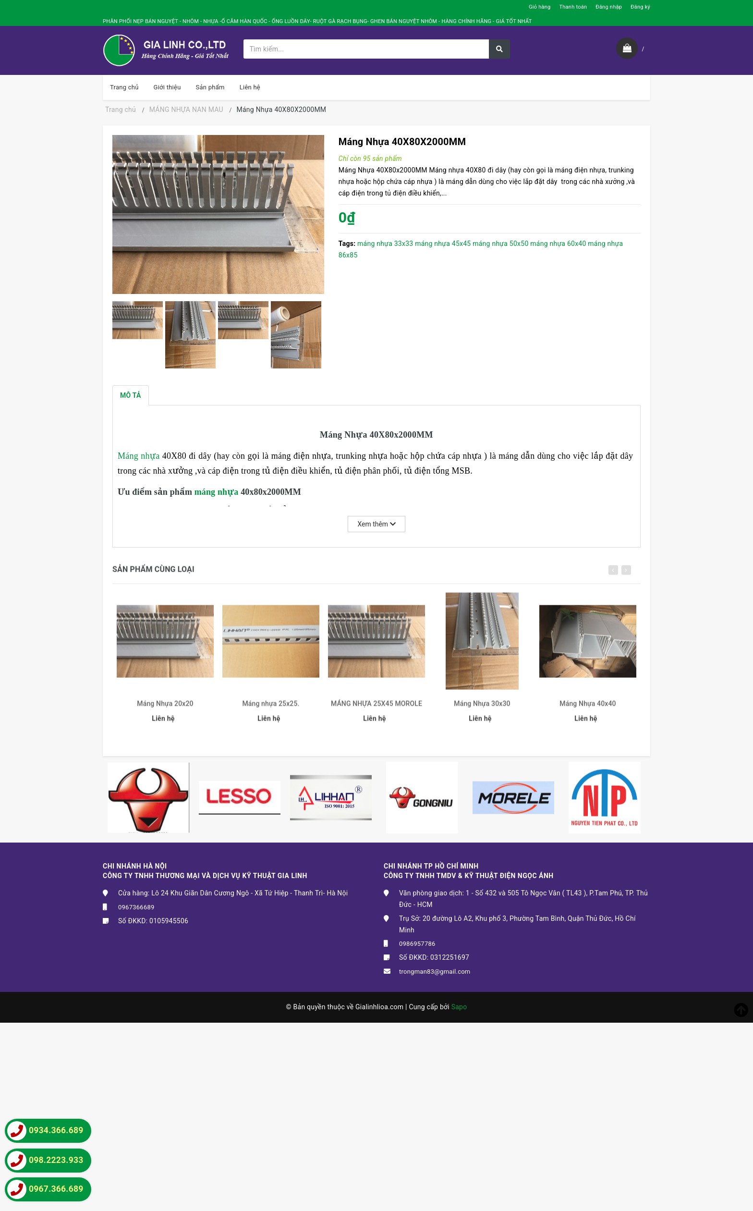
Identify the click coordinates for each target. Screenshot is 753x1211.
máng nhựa (217, 492)
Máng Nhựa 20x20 (165, 708)
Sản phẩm (210, 87)
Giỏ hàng (539, 7)
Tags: (348, 243)
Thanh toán (573, 7)
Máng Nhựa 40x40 (587, 708)
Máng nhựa (140, 456)
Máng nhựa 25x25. (270, 708)
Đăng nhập (608, 7)
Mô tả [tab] (130, 395)
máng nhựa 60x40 (558, 243)
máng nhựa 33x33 (385, 243)
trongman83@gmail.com (435, 971)
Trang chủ (124, 87)
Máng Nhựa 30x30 (482, 708)
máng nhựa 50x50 (500, 243)
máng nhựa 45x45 (443, 243)
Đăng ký (640, 7)
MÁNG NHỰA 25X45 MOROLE (376, 708)
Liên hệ (250, 87)
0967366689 (136, 907)
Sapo (459, 1007)
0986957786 (417, 943)
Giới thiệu (167, 87)
